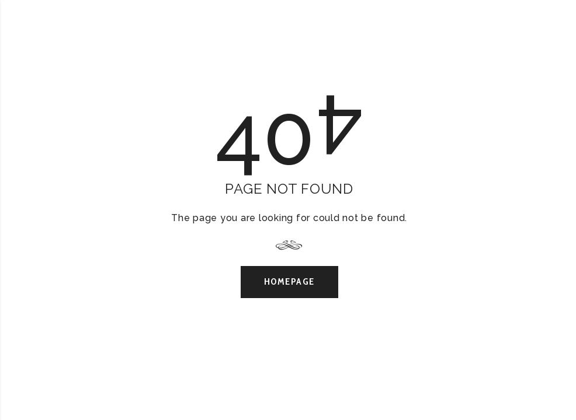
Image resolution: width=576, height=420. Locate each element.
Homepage (289, 281)
